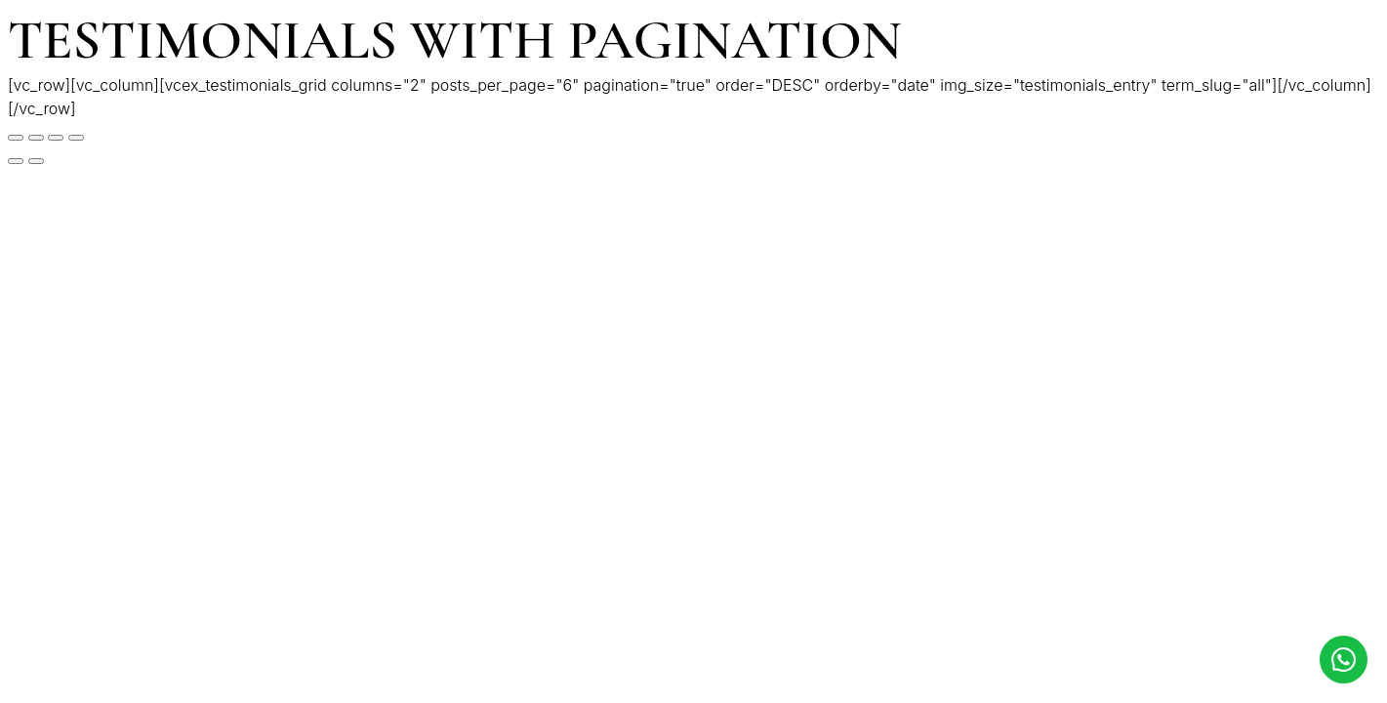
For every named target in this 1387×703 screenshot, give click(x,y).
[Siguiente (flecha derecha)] (36, 161)
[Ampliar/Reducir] (76, 138)
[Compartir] (36, 138)
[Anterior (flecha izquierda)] (15, 161)
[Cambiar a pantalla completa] (55, 138)
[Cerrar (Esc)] (15, 138)
